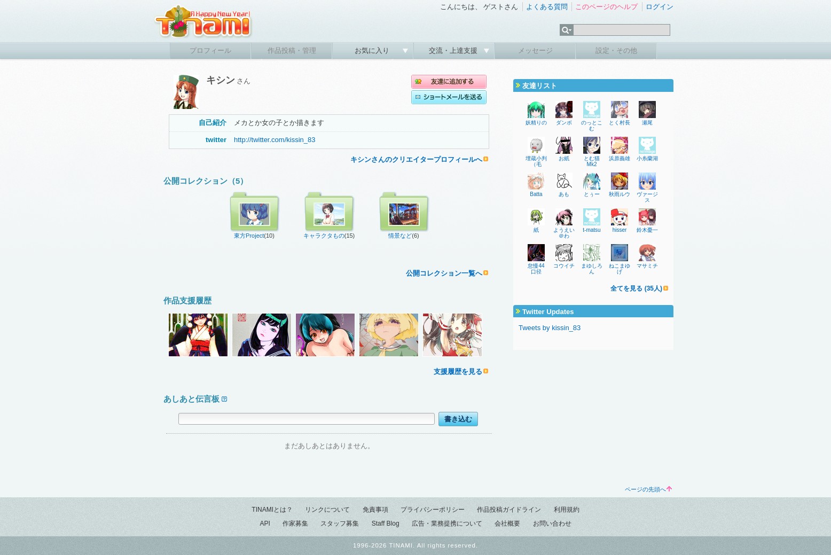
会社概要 (507, 523)
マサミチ (647, 266)
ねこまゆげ (619, 269)
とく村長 (619, 123)
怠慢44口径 (536, 269)
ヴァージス (647, 197)
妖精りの (536, 123)
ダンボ (564, 123)
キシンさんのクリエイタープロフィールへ (416, 159)
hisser (620, 230)
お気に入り (373, 50)
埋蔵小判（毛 (536, 161)
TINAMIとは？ (272, 509)
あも (564, 194)
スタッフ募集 (339, 523)
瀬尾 (647, 123)
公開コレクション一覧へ (444, 273)
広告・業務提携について (447, 523)
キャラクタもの (323, 235)
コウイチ (564, 266)
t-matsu (591, 230)
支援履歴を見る (458, 372)
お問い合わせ (552, 523)
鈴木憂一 (647, 230)
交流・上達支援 (454, 50)
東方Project (249, 235)
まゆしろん (591, 269)
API (265, 523)
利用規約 (566, 509)
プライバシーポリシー (433, 509)
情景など (400, 235)
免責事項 (375, 509)
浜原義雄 (619, 158)
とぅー (592, 194)
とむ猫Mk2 (592, 161)
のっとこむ (591, 125)
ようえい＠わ (564, 233)
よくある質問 (547, 7)
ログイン (659, 7)
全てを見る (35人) (636, 288)
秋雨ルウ (619, 194)
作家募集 (295, 523)
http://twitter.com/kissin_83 (274, 140)
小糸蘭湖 (647, 158)
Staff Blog (385, 523)
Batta (536, 194)
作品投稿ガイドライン (509, 509)
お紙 (564, 158)
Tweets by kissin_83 (550, 328)
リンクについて (327, 509)
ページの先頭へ (648, 489)
